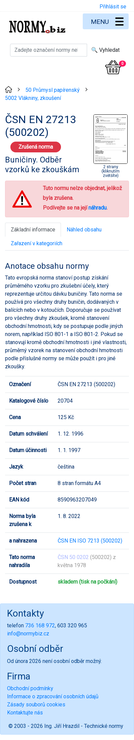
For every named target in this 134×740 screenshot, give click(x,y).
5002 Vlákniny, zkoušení (33, 98)
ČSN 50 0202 (73, 557)
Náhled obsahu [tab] (84, 229)
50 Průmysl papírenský (52, 90)
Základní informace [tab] (33, 229)
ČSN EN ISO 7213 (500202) (90, 541)
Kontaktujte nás (25, 712)
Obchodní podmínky (30, 688)
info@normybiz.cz (28, 633)
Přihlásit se (112, 6)
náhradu (97, 208)
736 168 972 (40, 625)
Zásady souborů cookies (36, 704)
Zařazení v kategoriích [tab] (36, 243)
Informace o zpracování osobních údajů (52, 696)
